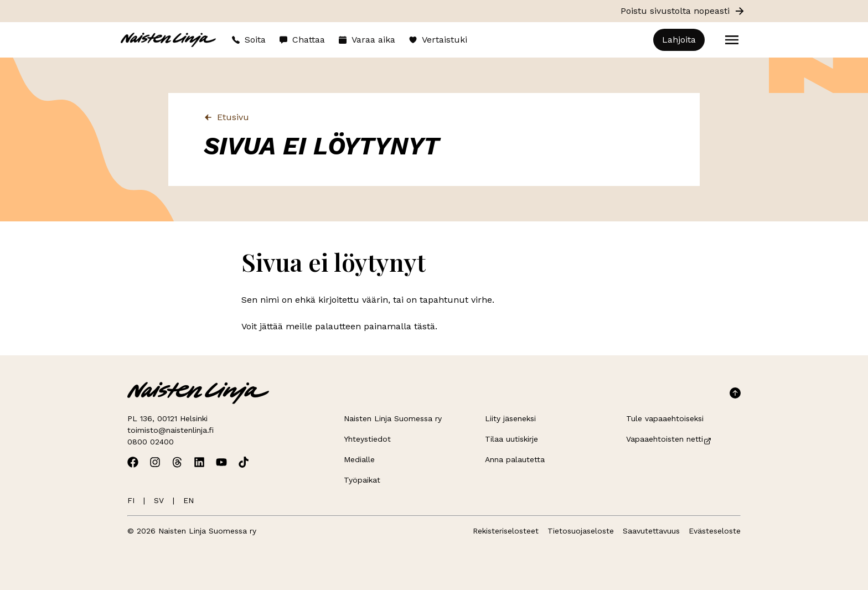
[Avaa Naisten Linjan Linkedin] (199, 462)
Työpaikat (362, 479)
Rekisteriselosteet (506, 530)
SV (159, 500)
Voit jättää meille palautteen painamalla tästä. (339, 326)
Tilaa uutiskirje (511, 438)
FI (131, 500)
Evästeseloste (715, 530)
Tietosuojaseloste (580, 530)
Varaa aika (366, 39)
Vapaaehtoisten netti (669, 438)
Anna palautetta (515, 459)
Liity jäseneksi (510, 418)
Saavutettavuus (651, 530)
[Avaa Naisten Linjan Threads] (177, 462)
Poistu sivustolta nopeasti (683, 11)
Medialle (359, 459)
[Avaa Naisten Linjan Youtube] (221, 462)
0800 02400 (150, 441)
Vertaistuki (438, 39)
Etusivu (226, 117)
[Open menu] (732, 40)
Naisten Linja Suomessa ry (393, 418)
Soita (248, 39)
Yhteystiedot (367, 438)
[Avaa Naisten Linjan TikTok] (243, 462)
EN (188, 500)
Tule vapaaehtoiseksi (665, 418)
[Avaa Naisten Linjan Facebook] (132, 462)
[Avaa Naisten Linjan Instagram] (155, 462)
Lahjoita (679, 39)
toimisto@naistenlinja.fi (170, 430)
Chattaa (302, 39)
